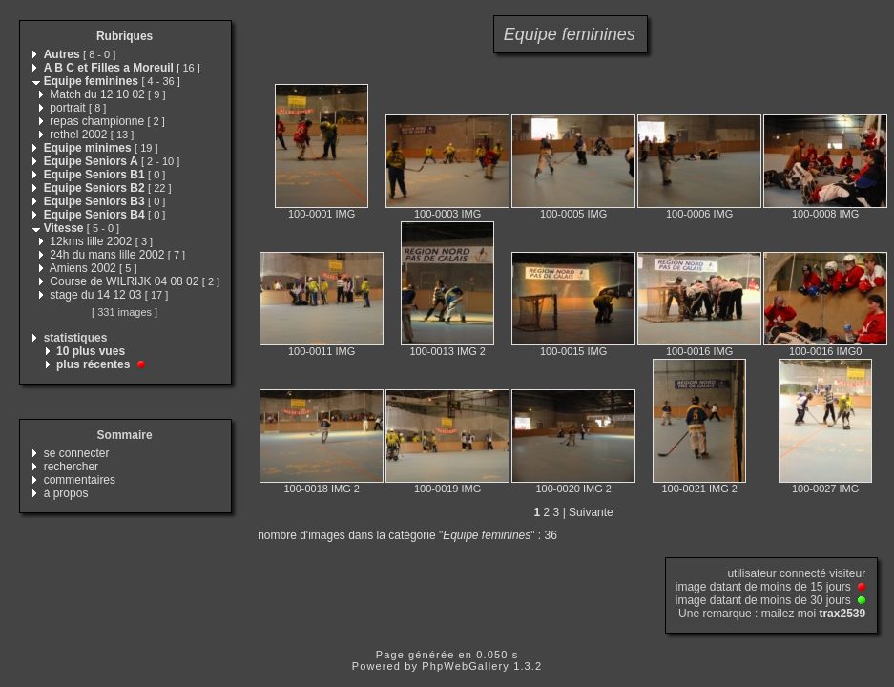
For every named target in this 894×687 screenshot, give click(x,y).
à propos (66, 493)
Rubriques (124, 36)
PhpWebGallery (465, 666)
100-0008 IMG (825, 213)
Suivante (591, 512)
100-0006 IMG (699, 213)
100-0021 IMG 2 (699, 488)
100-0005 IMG (573, 213)
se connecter (77, 453)
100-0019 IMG (447, 488)
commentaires (79, 480)
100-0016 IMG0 (825, 351)
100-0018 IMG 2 (321, 488)
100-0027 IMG (825, 488)
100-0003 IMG (447, 213)
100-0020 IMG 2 (573, 488)
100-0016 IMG (699, 351)
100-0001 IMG (321, 213)
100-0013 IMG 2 (447, 351)
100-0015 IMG (573, 351)
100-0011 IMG (321, 351)
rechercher (71, 466)
